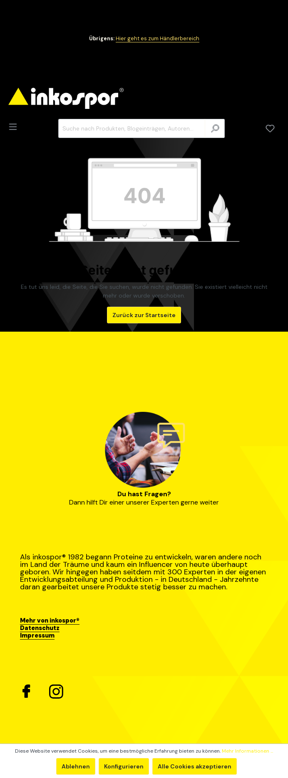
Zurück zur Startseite (144, 315)
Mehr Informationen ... (247, 751)
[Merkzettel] (270, 128)
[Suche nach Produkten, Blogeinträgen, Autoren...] (131, 128)
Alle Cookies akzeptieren (194, 766)
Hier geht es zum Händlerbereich (157, 38)
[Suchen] (215, 128)
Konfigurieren (124, 766)
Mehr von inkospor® (49, 620)
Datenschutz (40, 628)
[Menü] (15, 127)
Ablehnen (76, 766)
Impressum (37, 635)
